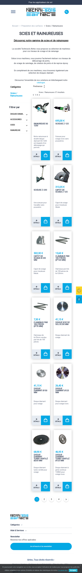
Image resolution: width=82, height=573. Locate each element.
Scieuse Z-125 (62, 124)
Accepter (73, 570)
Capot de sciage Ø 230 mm (40, 258)
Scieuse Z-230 (40, 190)
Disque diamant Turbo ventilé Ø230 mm (41, 458)
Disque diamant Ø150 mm (40, 391)
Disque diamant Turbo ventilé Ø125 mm (62, 458)
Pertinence (39, 86)
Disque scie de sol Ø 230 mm (62, 323)
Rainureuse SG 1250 (41, 125)
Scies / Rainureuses (16, 94)
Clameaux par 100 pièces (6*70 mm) (41, 324)
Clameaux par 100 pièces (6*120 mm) (62, 258)
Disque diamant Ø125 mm (62, 391)
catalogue (41, 82)
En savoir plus (63, 570)
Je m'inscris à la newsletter (41, 546)
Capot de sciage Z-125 (61, 191)
